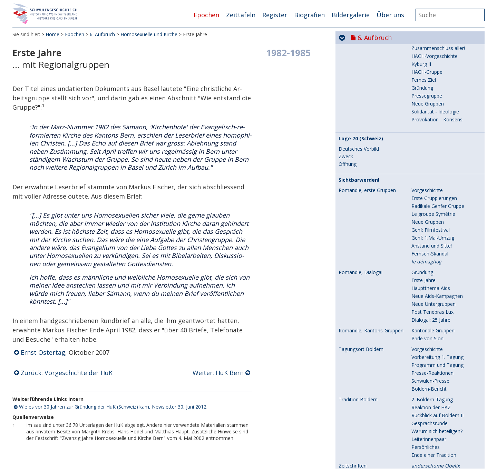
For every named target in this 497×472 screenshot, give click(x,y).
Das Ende (422, 395)
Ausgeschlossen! (429, 290)
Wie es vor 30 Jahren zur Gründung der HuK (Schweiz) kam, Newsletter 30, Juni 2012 (112, 406)
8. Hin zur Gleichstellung (394, 447)
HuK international (430, 247)
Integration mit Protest (436, 337)
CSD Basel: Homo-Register (369, 54)
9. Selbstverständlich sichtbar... (404, 461)
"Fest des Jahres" (430, 136)
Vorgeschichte (354, 173)
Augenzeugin (425, 94)
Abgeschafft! (425, 78)
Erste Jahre (351, 223)
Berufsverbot (426, 197)
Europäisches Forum (434, 329)
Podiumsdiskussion (432, 297)
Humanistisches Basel (435, 110)
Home (52, 34)
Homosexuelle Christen (437, 181)
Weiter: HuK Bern (218, 373)
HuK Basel (423, 239)
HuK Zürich (423, 231)
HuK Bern (422, 223)
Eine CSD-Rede (428, 263)
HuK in (435, 282)
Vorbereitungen (428, 54)
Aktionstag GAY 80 (432, 86)
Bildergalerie (351, 15)
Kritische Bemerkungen (437, 387)
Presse (419, 102)
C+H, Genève (426, 271)
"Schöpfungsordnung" (435, 173)
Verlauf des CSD (429, 128)
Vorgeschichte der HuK (436, 213)
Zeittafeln (240, 15)
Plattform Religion (431, 403)
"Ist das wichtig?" (430, 189)
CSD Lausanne (355, 120)
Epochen (206, 15)
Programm (423, 62)
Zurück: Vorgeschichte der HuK (67, 373)
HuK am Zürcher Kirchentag (442, 321)
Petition (420, 70)
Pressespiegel (426, 345)
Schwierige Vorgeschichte (439, 120)
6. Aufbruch (102, 34)
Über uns (390, 15)
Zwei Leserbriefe (430, 305)
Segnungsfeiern (356, 356)
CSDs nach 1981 (357, 147)
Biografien (309, 15)
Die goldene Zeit (357, 282)
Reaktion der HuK (430, 364)
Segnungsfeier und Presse (440, 356)
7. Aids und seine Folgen (393, 433)
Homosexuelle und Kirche (148, 34)
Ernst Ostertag (43, 352)
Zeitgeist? (422, 379)
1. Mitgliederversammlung (440, 255)
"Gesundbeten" (428, 205)
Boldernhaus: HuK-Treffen (440, 313)
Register (274, 15)
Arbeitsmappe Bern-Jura (438, 372)
